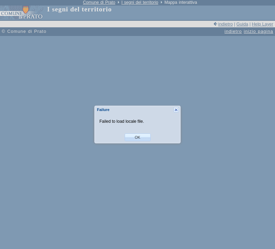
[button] (138, 137)
